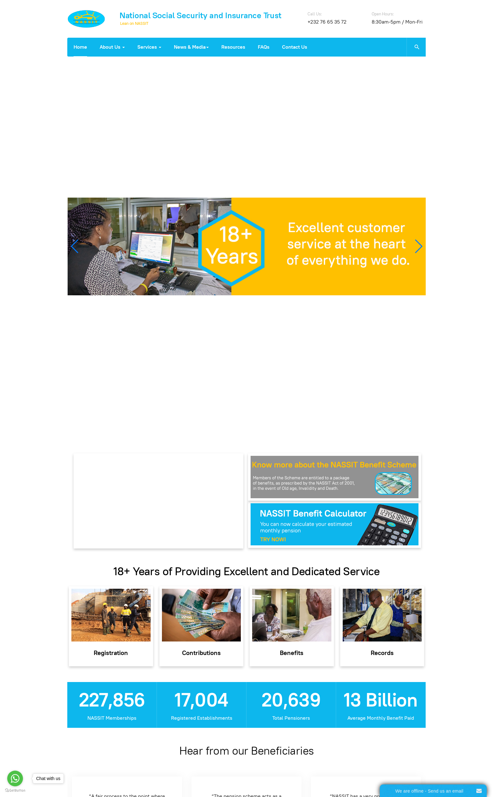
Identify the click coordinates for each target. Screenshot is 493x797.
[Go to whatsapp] (15, 778)
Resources (233, 47)
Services (149, 47)
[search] (416, 47)
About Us (112, 47)
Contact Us (294, 47)
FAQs (263, 47)
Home (80, 47)
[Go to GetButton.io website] (15, 791)
